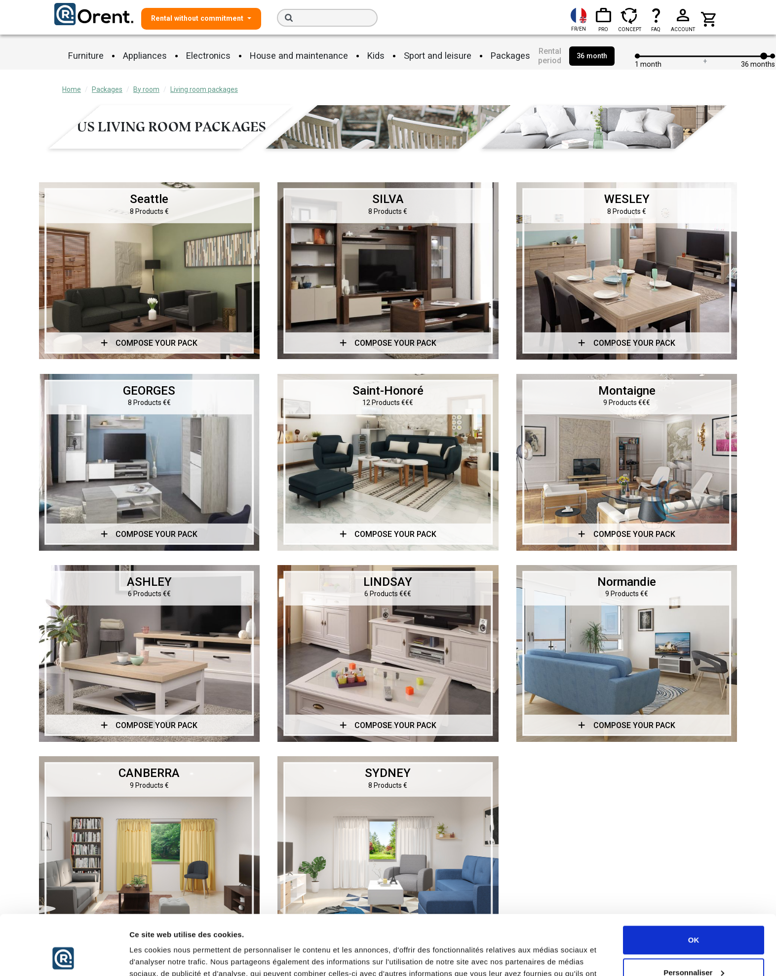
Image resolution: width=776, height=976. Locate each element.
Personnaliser (693, 916)
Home (71, 89)
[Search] (327, 18)
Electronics (208, 55)
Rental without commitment (198, 18)
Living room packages (204, 89)
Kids (376, 55)
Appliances (145, 55)
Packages (510, 55)
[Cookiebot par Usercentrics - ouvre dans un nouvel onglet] (64, 956)
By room (146, 89)
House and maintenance (299, 55)
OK (693, 884)
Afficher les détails (162, 956)
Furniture (86, 55)
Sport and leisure (437, 55)
